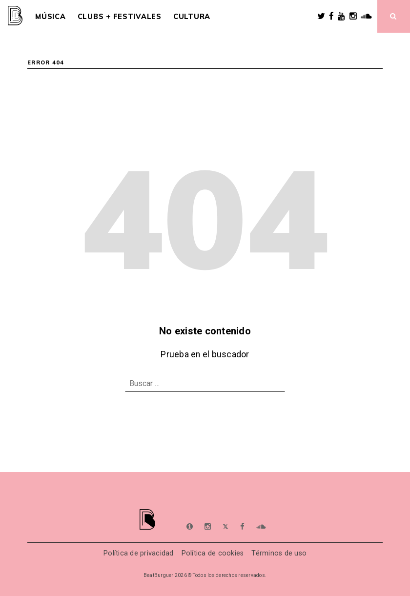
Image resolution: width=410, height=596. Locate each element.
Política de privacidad (138, 553)
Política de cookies (213, 553)
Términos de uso (279, 553)
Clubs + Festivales (120, 16)
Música (50, 16)
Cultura (191, 16)
